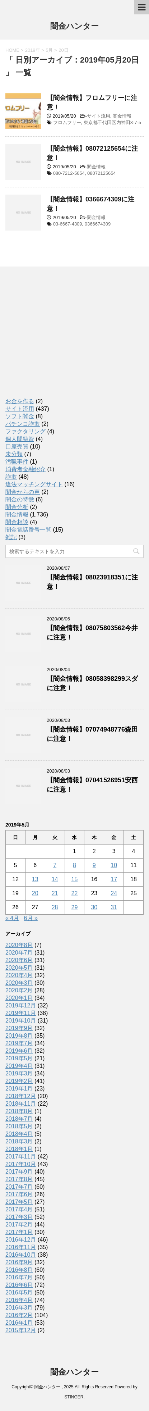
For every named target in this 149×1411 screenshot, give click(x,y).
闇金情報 (122, 116)
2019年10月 (20, 1021)
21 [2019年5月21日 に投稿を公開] (55, 893)
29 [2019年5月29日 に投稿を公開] (74, 907)
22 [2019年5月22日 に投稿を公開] (74, 893)
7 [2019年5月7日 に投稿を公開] (54, 865)
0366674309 (98, 224)
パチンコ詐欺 (22, 424)
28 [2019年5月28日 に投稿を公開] (55, 907)
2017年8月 (19, 1179)
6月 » (31, 918)
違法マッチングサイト (34, 484)
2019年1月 (19, 1088)
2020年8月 (19, 945)
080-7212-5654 (69, 173)
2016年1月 (19, 1323)
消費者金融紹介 (25, 469)
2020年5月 (19, 968)
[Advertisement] (59, 339)
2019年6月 (19, 1051)
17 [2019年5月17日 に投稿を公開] (114, 879)
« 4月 (12, 918)
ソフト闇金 (19, 416)
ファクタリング (25, 431)
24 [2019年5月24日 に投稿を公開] (114, 893)
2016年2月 (19, 1315)
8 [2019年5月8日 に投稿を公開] (74, 865)
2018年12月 (20, 1096)
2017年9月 (19, 1172)
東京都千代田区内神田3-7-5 (112, 122)
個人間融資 (19, 439)
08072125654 (101, 173)
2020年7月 (19, 953)
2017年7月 (19, 1187)
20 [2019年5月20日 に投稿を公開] (35, 893)
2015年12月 (20, 1330)
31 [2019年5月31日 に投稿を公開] (114, 907)
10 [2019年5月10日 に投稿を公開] (114, 865)
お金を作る (19, 401)
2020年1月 (19, 998)
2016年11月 (20, 1247)
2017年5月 (19, 1202)
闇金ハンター (74, 27)
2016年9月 (19, 1262)
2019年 (32, 50)
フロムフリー (67, 122)
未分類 (14, 454)
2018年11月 (20, 1104)
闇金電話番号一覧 (28, 530)
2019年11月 (20, 1013)
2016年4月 (19, 1300)
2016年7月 (19, 1277)
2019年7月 (19, 1043)
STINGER (73, 1396)
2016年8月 (19, 1270)
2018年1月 (19, 1149)
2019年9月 (19, 1028)
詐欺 (11, 477)
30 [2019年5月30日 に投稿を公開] (94, 907)
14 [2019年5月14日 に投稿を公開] (55, 879)
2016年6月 (19, 1285)
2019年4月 (19, 1066)
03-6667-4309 (67, 224)
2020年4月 (19, 975)
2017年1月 (19, 1232)
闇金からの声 (22, 492)
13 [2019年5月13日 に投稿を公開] (35, 879)
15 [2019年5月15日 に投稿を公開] (74, 879)
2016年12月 (20, 1240)
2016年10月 (20, 1255)
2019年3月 (19, 1073)
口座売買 (16, 446)
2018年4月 (19, 1134)
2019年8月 (19, 1036)
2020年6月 (19, 960)
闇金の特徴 (19, 499)
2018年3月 (19, 1141)
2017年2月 (19, 1224)
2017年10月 (20, 1164)
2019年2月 (19, 1081)
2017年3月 (19, 1217)
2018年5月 (19, 1126)
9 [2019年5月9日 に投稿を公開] (94, 865)
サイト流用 (98, 116)
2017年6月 (19, 1194)
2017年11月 (20, 1156)
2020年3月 (19, 983)
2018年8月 (19, 1111)
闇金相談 (16, 522)
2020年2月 (19, 990)
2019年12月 (20, 1005)
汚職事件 (16, 462)
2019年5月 (19, 1058)
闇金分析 (16, 507)
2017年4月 (19, 1209)
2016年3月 (19, 1308)
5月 (49, 50)
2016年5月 (19, 1292)
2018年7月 (19, 1119)
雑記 (11, 537)
